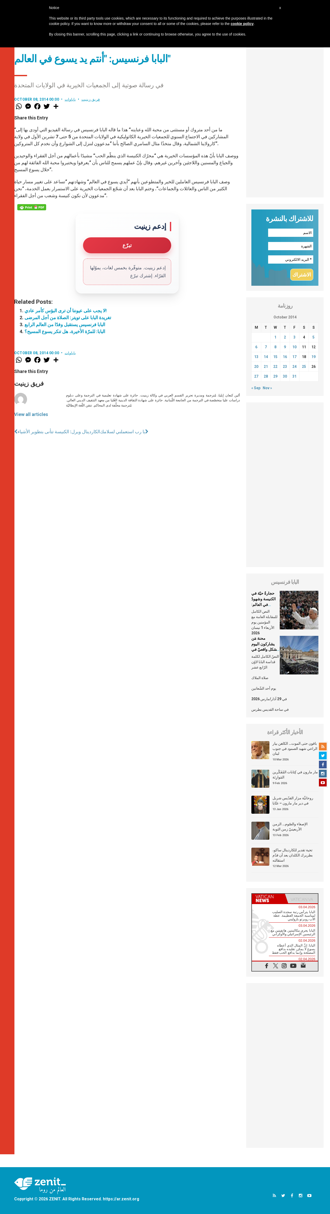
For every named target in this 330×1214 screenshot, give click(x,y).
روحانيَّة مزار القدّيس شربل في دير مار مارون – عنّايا (293, 800)
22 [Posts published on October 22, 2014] (275, 367)
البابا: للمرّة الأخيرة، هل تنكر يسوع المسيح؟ (64, 331)
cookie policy (242, 24)
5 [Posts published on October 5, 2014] (313, 337)
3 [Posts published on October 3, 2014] (294, 337)
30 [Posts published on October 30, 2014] (285, 376)
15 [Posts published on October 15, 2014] (275, 357)
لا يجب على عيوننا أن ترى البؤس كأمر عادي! (65, 310)
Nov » (267, 388)
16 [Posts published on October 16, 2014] (285, 357)
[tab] (268, 898)
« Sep (255, 388)
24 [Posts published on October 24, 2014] (294, 367)
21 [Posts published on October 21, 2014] (266, 367)
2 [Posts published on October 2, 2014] (285, 337)
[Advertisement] (285, 120)
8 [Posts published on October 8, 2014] (275, 347)
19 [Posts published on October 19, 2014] (313, 357)
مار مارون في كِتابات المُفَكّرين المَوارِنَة (295, 774)
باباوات (70, 99)
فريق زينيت (90, 99)
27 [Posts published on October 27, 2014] (256, 376)
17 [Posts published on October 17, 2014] (294, 357)
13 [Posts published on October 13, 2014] (256, 357)
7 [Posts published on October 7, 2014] (266, 347)
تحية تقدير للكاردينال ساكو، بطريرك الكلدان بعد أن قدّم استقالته (293, 855)
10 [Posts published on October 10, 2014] (294, 347)
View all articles (31, 414)
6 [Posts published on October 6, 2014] (256, 347)
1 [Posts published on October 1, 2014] (275, 337)
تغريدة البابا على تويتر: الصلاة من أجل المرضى (67, 317)
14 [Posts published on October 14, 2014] (266, 357)
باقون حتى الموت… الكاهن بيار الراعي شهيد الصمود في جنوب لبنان (295, 748)
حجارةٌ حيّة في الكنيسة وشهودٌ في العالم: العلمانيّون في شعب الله (263, 604)
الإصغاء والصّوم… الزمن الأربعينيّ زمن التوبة (290, 826)
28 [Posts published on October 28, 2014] (266, 376)
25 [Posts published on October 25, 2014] (304, 367)
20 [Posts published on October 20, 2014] (256, 367)
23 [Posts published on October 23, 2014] (285, 367)
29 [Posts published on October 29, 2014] (275, 376)
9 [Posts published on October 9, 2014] (285, 347)
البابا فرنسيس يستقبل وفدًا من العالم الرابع (64, 324)
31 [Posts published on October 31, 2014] (294, 376)
